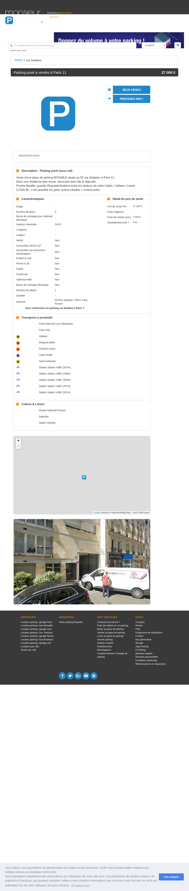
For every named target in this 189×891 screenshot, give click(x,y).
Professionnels (124, 28)
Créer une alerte (18, 50)
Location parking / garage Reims (37, 636)
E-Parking (140, 650)
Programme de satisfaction (149, 632)
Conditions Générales (146, 660)
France (160, 28)
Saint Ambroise (47, 361)
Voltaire (43, 336)
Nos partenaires (143, 639)
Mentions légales (144, 653)
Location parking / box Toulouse (37, 632)
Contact (139, 636)
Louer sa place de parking (110, 636)
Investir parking (105, 639)
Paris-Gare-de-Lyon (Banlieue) (56, 323)
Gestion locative (105, 643)
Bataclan (44, 416)
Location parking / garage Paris (36, 622)
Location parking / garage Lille (36, 643)
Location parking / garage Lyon (36, 629)
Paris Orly (44, 330)
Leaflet (97, 513)
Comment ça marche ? (108, 622)
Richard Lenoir (47, 348)
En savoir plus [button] (80, 885)
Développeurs (104, 650)
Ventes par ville (28, 650)
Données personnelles (146, 656)
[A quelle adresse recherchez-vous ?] (72, 45)
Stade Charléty (47, 422)
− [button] (18, 446)
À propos (140, 622)
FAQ (137, 629)
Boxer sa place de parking (110, 629)
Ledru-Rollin (45, 354)
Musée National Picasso (52, 410)
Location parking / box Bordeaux (37, 639)
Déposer (151, 28)
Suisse (180, 28)
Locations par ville (30, 646)
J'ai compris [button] (171, 876)
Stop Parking (141, 646)
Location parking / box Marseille (37, 625)
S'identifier (139, 28)
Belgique (170, 28)
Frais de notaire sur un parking (112, 625)
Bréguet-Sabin (47, 342)
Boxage (139, 643)
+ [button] (18, 441)
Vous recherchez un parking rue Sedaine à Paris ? (54, 308)
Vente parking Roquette (71, 622)
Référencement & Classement (150, 664)
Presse (139, 625)
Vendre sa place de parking (111, 632)
